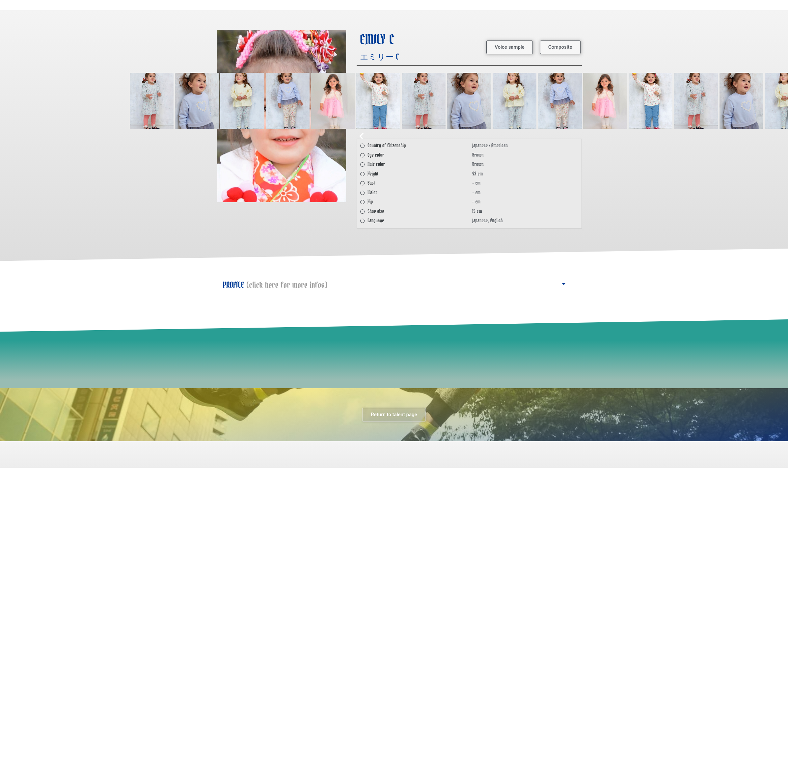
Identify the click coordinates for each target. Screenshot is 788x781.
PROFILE (275, 285)
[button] (509, 47)
